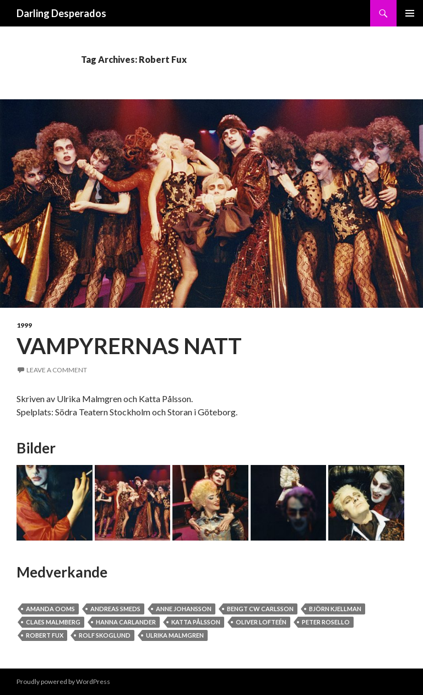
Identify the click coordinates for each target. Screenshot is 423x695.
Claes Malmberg (53, 622)
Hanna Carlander (126, 622)
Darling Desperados (61, 13)
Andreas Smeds (115, 608)
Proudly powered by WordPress (63, 681)
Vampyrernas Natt (129, 346)
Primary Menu (410, 13)
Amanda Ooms (50, 608)
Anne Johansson (184, 608)
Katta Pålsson (195, 622)
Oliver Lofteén (261, 622)
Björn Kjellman (335, 608)
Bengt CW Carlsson (260, 608)
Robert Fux (44, 635)
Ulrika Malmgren (175, 635)
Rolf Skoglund (105, 635)
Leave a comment (56, 370)
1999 (24, 325)
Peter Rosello (326, 622)
